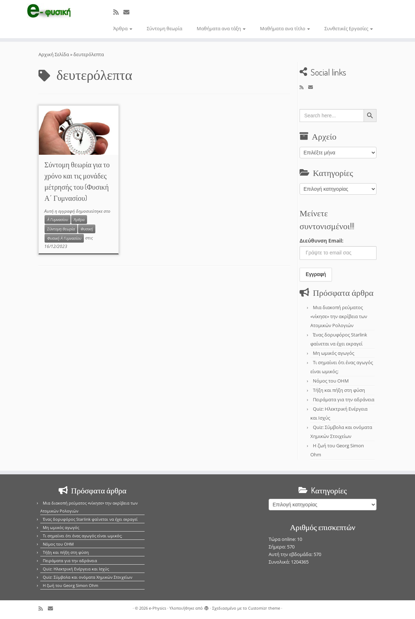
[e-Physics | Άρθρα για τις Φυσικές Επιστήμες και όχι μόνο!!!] (48, 12)
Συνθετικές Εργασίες (348, 28)
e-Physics (157, 608)
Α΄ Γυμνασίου (57, 219)
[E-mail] (128, 12)
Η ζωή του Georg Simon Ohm (70, 585)
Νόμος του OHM (331, 381)
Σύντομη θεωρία (164, 28)
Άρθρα (122, 28)
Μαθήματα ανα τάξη (221, 28)
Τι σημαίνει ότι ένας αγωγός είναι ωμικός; (82, 535)
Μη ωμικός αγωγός (333, 353)
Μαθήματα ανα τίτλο (285, 28)
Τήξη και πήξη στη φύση (339, 390)
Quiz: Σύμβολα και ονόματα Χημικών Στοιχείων (87, 577)
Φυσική (87, 228)
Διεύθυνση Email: (321, 240)
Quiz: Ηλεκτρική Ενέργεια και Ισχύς (76, 568)
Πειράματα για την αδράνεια (343, 399)
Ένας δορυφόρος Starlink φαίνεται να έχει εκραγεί (90, 519)
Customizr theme (264, 608)
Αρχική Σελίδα (54, 54)
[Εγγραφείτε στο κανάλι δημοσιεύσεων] (118, 12)
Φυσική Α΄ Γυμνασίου (64, 238)
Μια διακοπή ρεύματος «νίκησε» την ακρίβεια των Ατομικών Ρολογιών (338, 316)
